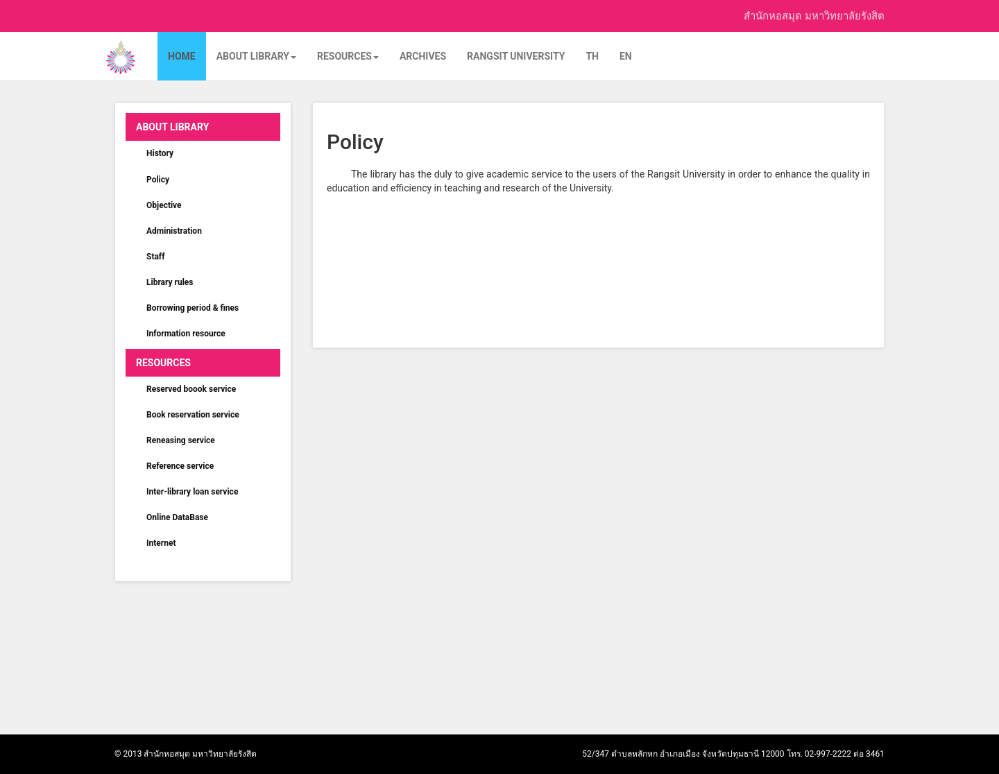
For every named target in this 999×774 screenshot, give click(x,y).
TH (592, 56)
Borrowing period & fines (192, 308)
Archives (423, 56)
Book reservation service (192, 415)
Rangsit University (516, 56)
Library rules (170, 282)
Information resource (185, 333)
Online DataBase (177, 517)
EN (626, 56)
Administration (174, 231)
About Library (256, 56)
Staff (155, 256)
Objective (164, 205)
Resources (348, 56)
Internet (161, 543)
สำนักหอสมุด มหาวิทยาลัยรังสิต (814, 14)
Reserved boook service (191, 389)
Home (182, 56)
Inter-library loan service (192, 492)
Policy (157, 179)
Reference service (180, 466)
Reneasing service (180, 440)
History (159, 153)
